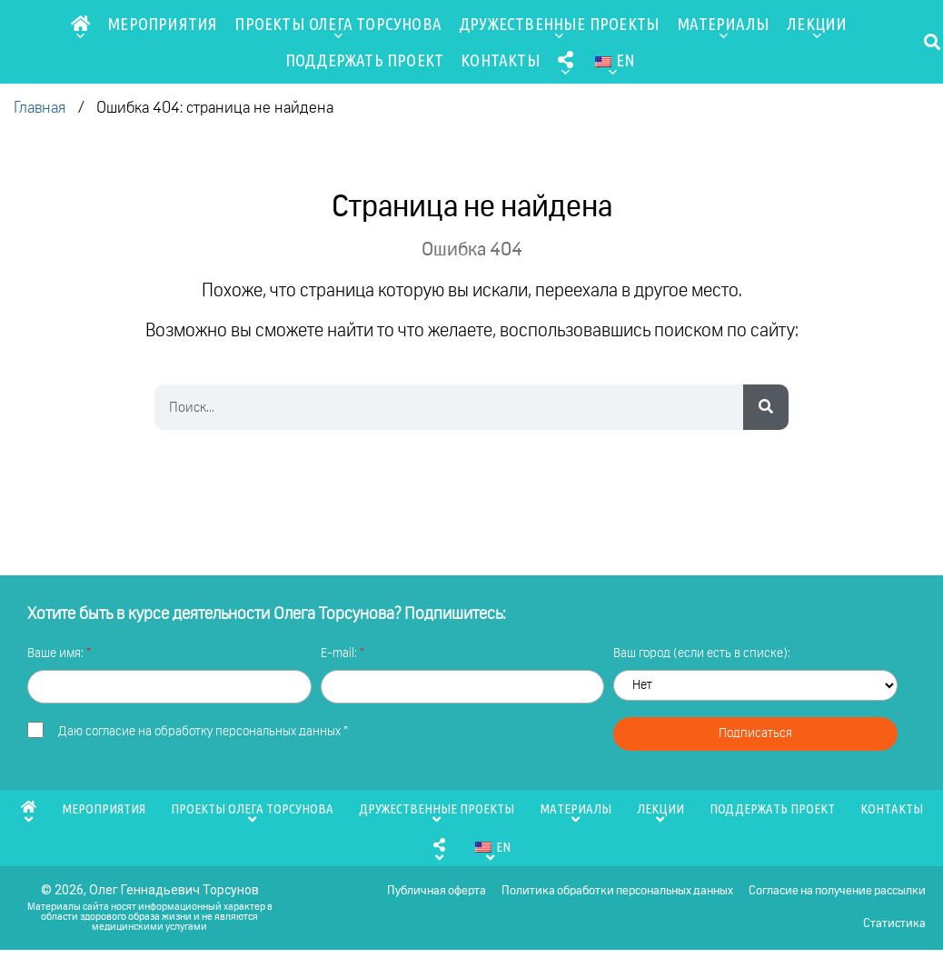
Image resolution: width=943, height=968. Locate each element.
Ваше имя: (56, 653)
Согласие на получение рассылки (836, 896)
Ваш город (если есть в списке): (701, 653)
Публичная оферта (430, 896)
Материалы (723, 28)
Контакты (501, 60)
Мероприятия (162, 24)
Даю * (203, 731)
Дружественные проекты (559, 28)
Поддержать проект (364, 60)
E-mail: (340, 653)
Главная (39, 108)
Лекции (817, 28)
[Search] (766, 407)
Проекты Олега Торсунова (338, 28)
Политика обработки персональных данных (614, 896)
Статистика (893, 937)
